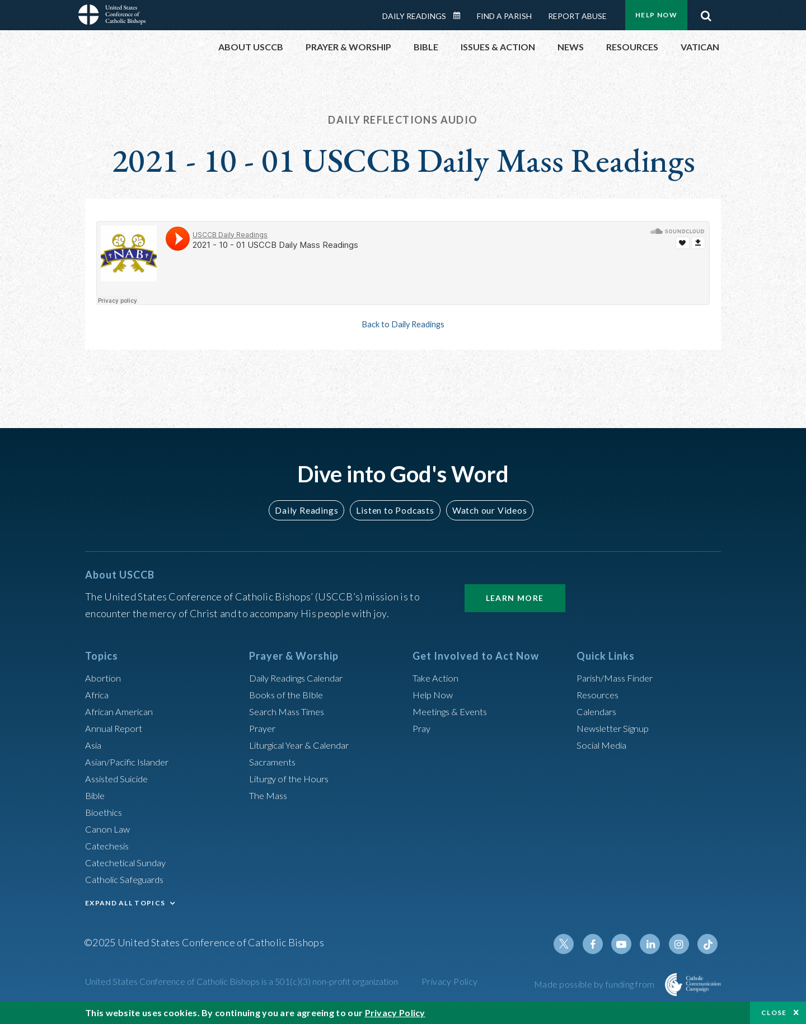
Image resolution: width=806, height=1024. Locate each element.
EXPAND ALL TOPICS (125, 903)
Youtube (628, 944)
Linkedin (655, 944)
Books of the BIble (288, 694)
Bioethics (105, 812)
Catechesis (109, 845)
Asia (94, 745)
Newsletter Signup (617, 728)
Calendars (599, 711)
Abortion (104, 677)
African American (122, 711)
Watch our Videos (484, 510)
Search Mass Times (290, 711)
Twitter (574, 944)
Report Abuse (577, 16)
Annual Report (116, 728)
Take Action (437, 677)
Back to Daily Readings (403, 324)
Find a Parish (504, 16)
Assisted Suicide (120, 778)
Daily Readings (414, 16)
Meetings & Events (454, 711)
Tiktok (709, 944)
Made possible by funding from (595, 984)
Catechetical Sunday (129, 862)
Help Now (656, 15)
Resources (599, 694)
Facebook (601, 944)
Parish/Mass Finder (619, 677)
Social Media (604, 745)
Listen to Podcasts (395, 510)
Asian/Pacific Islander (131, 761)
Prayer (264, 728)
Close (774, 1012)
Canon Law (108, 829)
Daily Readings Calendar (460, 15)
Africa (98, 694)
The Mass (270, 795)
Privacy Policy (449, 981)
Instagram (682, 944)
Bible (97, 795)
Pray (423, 728)
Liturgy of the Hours (292, 778)
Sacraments (274, 761)
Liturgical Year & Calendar (306, 745)
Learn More (515, 598)
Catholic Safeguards (128, 879)
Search (705, 12)
